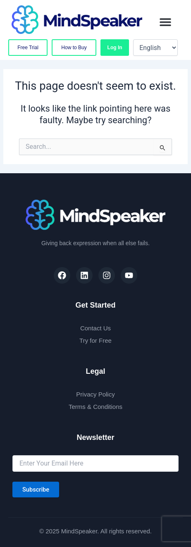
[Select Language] (155, 47)
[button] (165, 21)
